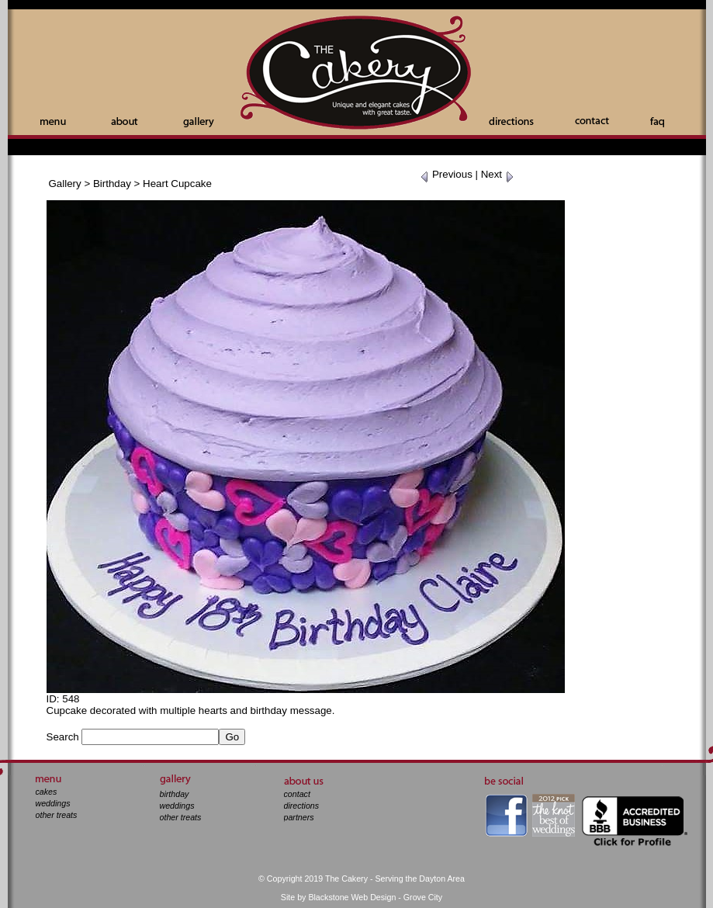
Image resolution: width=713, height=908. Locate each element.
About (124, 121)
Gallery (198, 122)
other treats (57, 815)
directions (302, 805)
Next (497, 174)
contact (297, 794)
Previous (446, 174)
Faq (657, 122)
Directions (511, 121)
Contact (592, 120)
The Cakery (357, 74)
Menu (53, 122)
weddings (53, 803)
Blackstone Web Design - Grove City (375, 897)
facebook (506, 815)
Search (63, 737)
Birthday (112, 183)
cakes (46, 791)
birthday (174, 794)
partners (299, 817)
